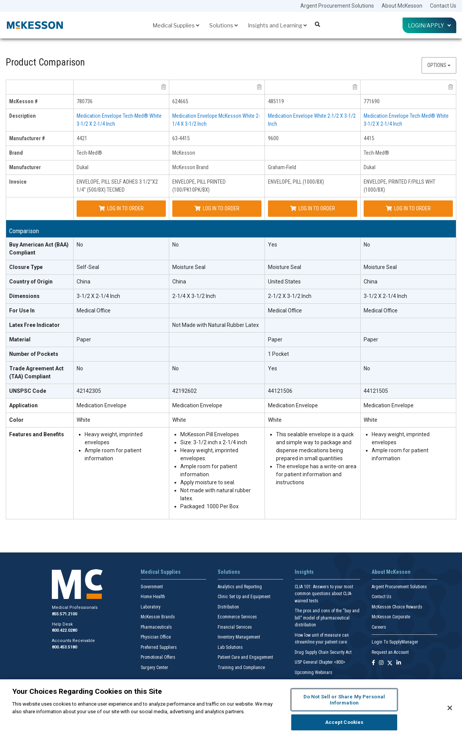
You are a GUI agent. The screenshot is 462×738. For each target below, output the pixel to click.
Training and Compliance (241, 667)
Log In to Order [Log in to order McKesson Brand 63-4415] (216, 208)
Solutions (223, 25)
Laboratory (150, 607)
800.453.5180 (64, 647)
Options (439, 65)
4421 (82, 138)
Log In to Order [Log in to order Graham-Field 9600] (312, 208)
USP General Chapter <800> (320, 662)
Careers (379, 627)
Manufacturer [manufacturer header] (25, 167)
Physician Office (156, 637)
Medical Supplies (175, 25)
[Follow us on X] (390, 663)
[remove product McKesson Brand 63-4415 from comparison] (259, 87)
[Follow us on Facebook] (373, 663)
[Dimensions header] (40, 296)
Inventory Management (239, 637)
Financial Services (235, 627)
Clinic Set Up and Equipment (244, 596)
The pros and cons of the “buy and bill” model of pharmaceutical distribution (327, 618)
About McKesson (402, 6)
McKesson (183, 153)
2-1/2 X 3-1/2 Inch (289, 296)
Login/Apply (429, 25)
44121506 (280, 391)
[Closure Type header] (40, 267)
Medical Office (94, 310)
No (80, 245)
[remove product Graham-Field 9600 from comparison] (355, 87)
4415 (369, 138)
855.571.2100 (64, 614)
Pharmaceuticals (156, 627)
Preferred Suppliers (159, 647)
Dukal (82, 167)
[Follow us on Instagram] (381, 663)
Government (152, 586)
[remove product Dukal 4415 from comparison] (450, 87)
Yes (272, 245)
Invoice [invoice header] (18, 182)
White (83, 420)
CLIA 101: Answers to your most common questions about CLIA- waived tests (324, 594)
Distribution (228, 607)
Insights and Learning (277, 25)
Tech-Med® (89, 153)
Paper (84, 339)
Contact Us (443, 6)
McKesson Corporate (391, 617)
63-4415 (181, 138)
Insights (304, 572)
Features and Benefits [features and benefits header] (36, 434)
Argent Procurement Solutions (337, 6)
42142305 (89, 391)
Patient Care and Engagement (245, 657)
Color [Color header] (16, 420)
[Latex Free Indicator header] (40, 325)
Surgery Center (154, 667)
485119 (276, 101)
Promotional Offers (158, 657)
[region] (231, 708)
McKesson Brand (190, 167)
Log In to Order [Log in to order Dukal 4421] (121, 208)
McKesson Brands (158, 617)
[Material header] (40, 340)
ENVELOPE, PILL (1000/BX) (296, 182)
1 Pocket (278, 354)
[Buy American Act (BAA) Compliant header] (40, 249)
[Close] (449, 708)
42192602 (184, 391)
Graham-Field (282, 167)
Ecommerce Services (237, 617)
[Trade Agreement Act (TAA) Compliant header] (40, 373)
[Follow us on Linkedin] (398, 663)
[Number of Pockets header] (40, 354)
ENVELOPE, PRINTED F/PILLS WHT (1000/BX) (399, 186)
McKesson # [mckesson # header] (23, 101)
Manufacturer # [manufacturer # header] (27, 138)
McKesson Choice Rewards (397, 607)
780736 (85, 101)
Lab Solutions (230, 647)
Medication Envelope (102, 405)
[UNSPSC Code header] (40, 391)
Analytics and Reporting (240, 586)
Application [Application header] (23, 405)
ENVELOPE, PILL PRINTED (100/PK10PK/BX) (199, 186)
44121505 (376, 391)
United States (284, 282)
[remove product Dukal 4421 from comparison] (163, 87)
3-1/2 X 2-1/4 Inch (98, 296)
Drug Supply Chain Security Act (323, 652)
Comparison (24, 231)
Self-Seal (88, 267)
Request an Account (390, 652)
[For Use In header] (40, 311)
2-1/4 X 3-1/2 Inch (194, 296)
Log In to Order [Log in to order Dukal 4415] (408, 208)
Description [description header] (22, 116)
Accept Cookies (344, 722)
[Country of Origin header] (40, 282)
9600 (273, 138)
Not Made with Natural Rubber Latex (215, 325)
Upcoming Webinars (313, 672)
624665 (180, 101)
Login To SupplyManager (395, 642)
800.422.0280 (64, 630)
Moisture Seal (188, 267)
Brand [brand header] (16, 153)
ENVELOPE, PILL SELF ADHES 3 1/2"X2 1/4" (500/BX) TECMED (117, 186)
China (83, 282)
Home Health (153, 596)
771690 (372, 101)
